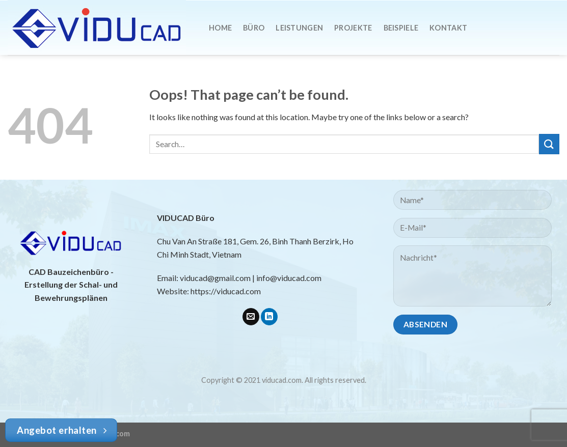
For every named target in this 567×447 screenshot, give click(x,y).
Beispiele (401, 27)
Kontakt (448, 27)
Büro (253, 27)
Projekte (353, 27)
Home (220, 27)
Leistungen (299, 27)
